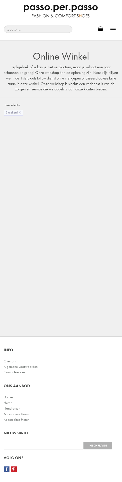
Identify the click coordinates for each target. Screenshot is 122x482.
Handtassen (12, 408)
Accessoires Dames (17, 414)
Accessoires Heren (16, 419)
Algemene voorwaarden (21, 366)
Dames (8, 397)
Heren (8, 402)
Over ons (10, 361)
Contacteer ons (14, 372)
